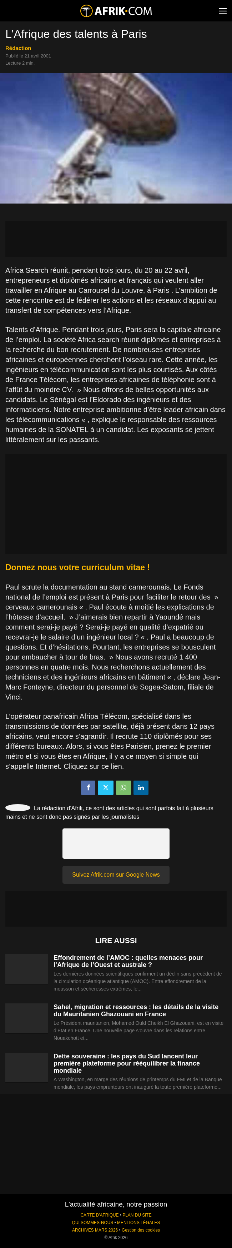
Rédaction (18, 48)
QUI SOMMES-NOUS (93, 1222)
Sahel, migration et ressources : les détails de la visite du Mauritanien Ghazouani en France (136, 1010)
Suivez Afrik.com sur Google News (116, 875)
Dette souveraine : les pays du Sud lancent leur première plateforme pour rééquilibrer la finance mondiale (127, 1063)
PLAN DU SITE (136, 1215)
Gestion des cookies (141, 1230)
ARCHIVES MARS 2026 (95, 1230)
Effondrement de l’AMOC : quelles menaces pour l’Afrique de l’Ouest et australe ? (128, 961)
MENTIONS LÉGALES (138, 1222)
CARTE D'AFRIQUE (99, 1215)
